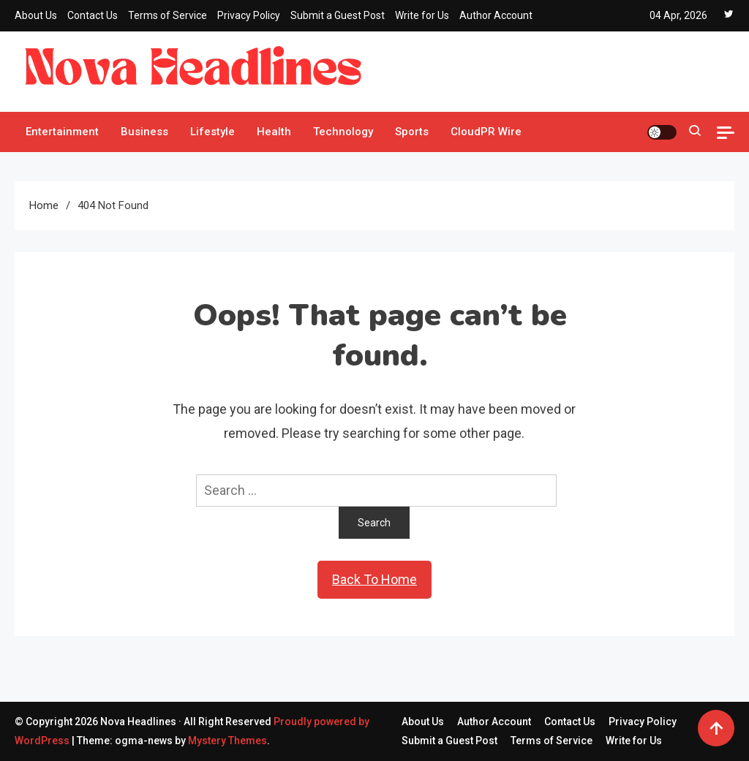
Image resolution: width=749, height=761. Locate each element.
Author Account (495, 15)
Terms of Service (167, 15)
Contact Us (92, 15)
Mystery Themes (227, 740)
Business (144, 131)
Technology (343, 131)
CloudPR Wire (486, 131)
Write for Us (422, 15)
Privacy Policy (248, 15)
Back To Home (374, 579)
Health (274, 131)
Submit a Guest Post (337, 15)
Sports (412, 131)
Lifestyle (212, 131)
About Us (36, 15)
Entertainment (62, 131)
